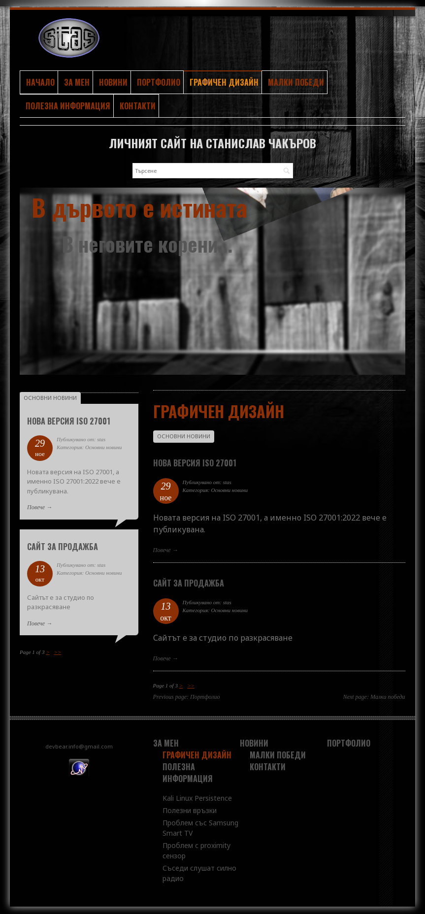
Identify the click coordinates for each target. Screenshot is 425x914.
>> (191, 685)
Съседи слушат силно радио (199, 873)
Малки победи (296, 82)
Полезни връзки (190, 810)
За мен (77, 82)
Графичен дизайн (224, 82)
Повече (162, 550)
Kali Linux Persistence (197, 798)
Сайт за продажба (188, 583)
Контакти (138, 106)
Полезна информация (68, 106)
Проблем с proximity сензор (196, 850)
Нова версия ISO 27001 (194, 463)
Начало (40, 82)
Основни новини (183, 436)
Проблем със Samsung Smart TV (200, 828)
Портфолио (158, 82)
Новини (113, 82)
